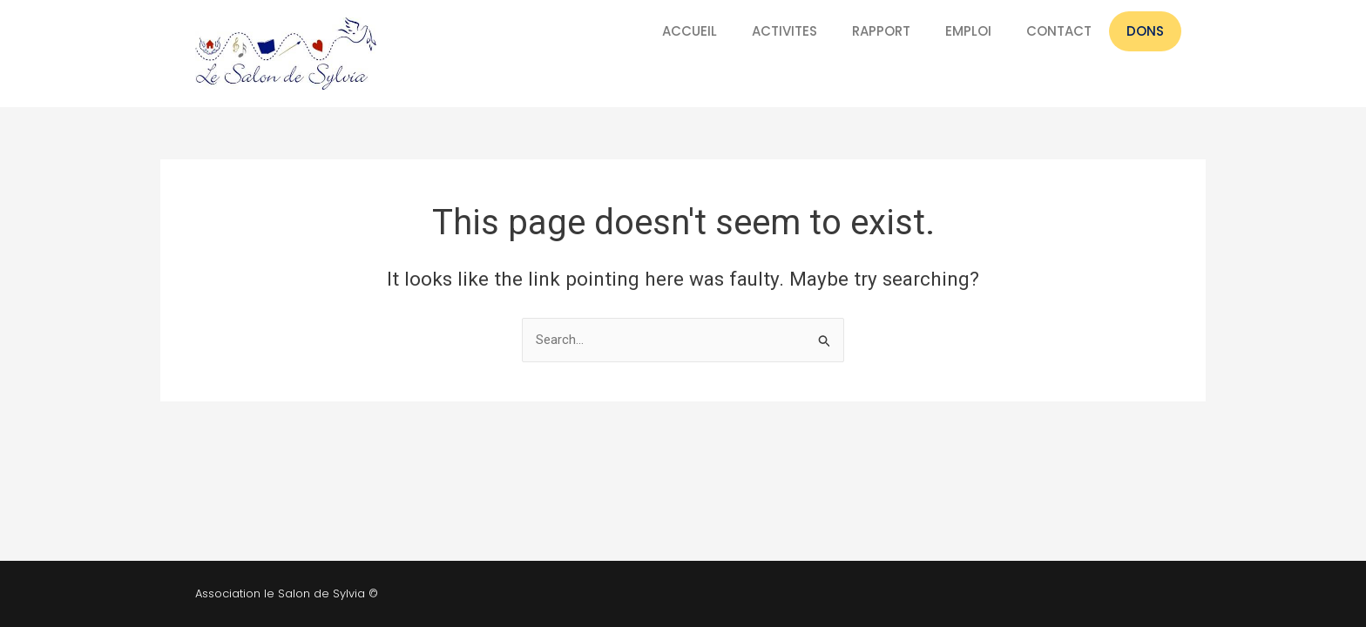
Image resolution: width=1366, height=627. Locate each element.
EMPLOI (968, 31)
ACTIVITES (784, 31)
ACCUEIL (689, 31)
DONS (1145, 31)
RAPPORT (881, 31)
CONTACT (1059, 31)
